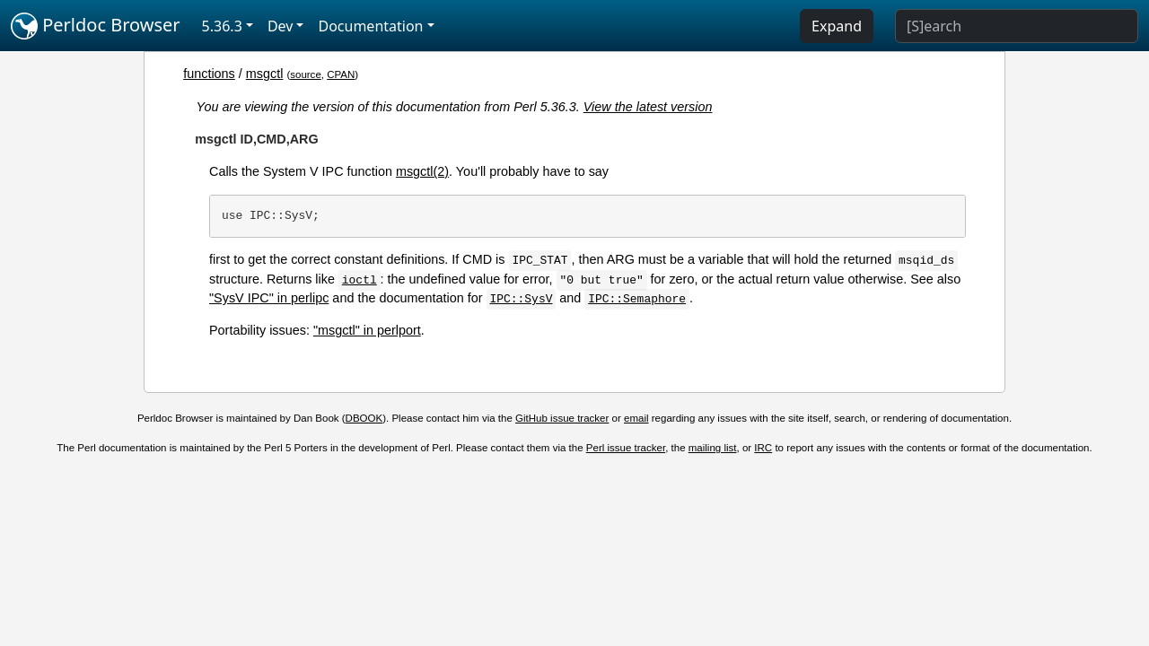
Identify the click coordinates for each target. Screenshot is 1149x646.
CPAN (341, 74)
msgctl (265, 73)
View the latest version (648, 107)
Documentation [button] (370, 26)
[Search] (1016, 26)
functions (209, 73)
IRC (763, 447)
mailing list (713, 447)
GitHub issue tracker (562, 418)
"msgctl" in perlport (367, 330)
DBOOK (364, 418)
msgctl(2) (422, 171)
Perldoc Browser (95, 26)
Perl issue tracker (625, 447)
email (636, 418)
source (305, 74)
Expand (836, 26)
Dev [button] (281, 26)
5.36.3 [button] (222, 26)
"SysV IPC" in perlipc (269, 298)
